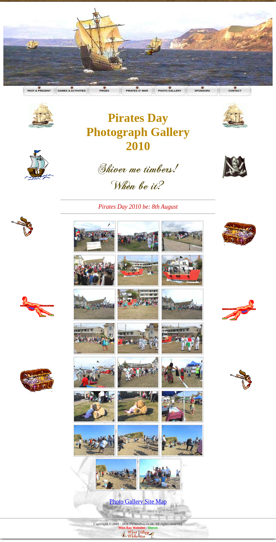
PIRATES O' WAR (137, 90)
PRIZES (104, 90)
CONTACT (235, 90)
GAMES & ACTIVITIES (71, 90)
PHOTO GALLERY (169, 90)
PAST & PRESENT (39, 90)
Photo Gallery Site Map (138, 501)
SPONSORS (202, 90)
